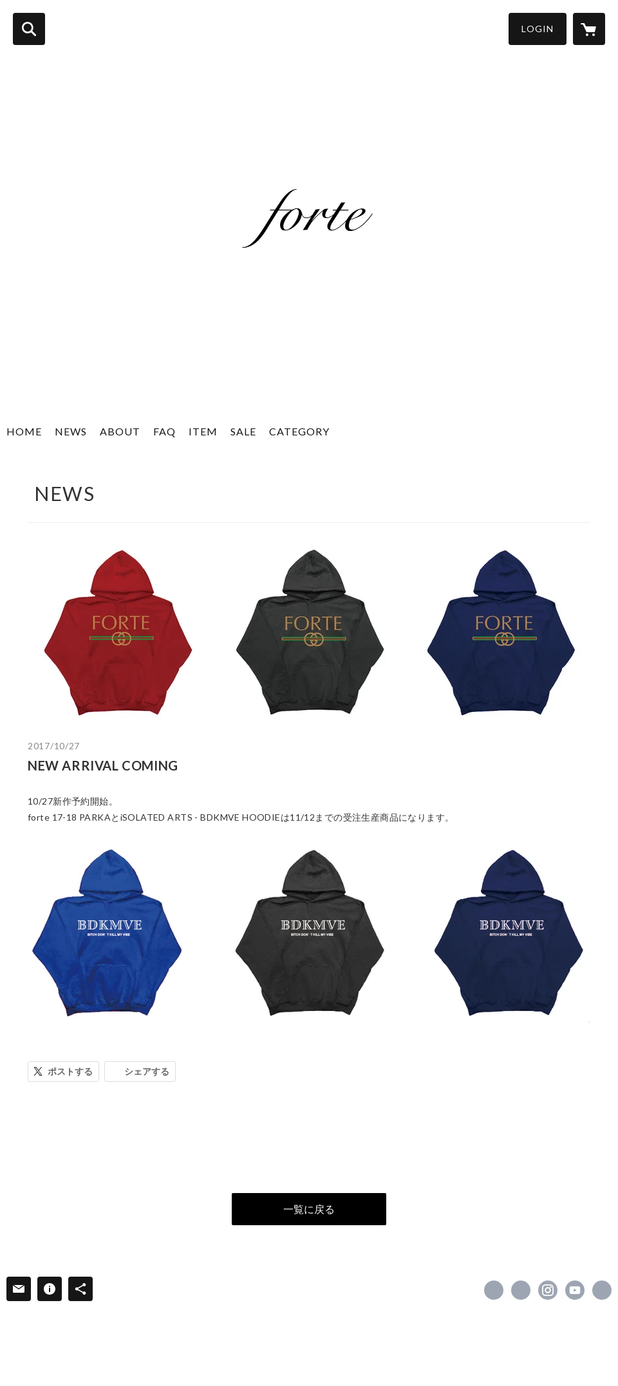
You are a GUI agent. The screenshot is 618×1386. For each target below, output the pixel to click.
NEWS (71, 431)
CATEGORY (299, 431)
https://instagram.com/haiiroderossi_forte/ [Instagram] (547, 1290)
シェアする (146, 1071)
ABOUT (120, 431)
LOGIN (537, 28)
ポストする (70, 1071)
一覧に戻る (309, 1209)
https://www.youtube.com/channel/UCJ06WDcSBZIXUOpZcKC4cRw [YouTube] (575, 1290)
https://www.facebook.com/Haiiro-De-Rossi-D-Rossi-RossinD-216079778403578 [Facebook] (493, 1290)
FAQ (164, 431)
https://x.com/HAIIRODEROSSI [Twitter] (520, 1290)
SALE (243, 431)
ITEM (203, 431)
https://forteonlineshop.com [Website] (602, 1290)
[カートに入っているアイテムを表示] (589, 29)
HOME (24, 431)
